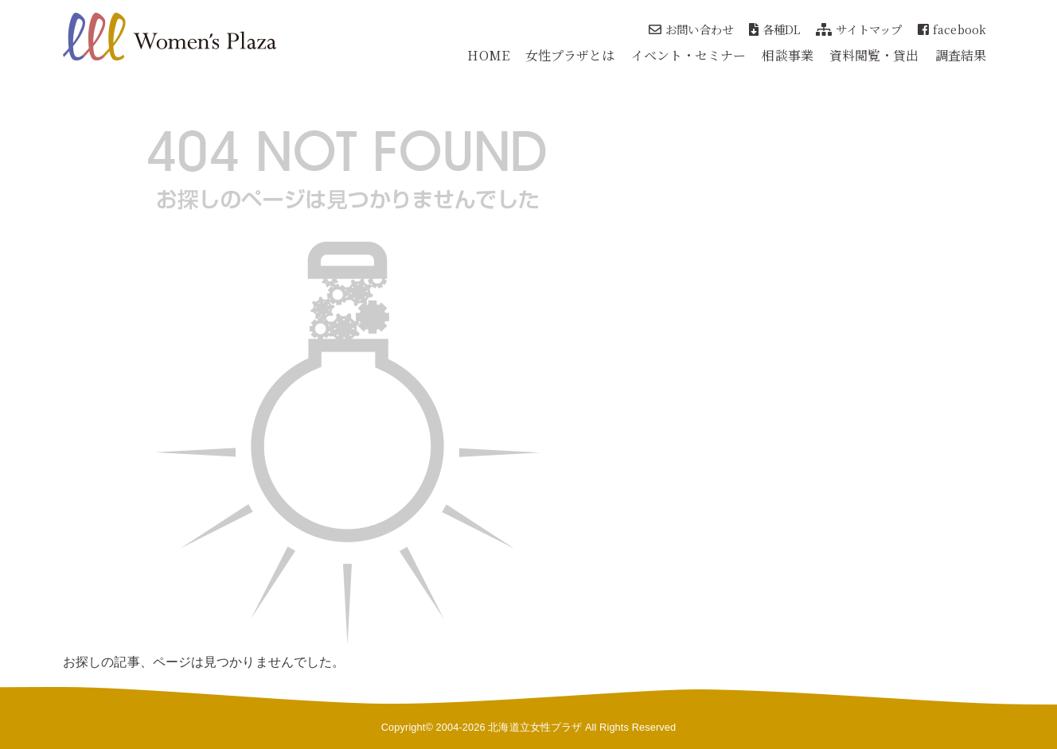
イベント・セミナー (689, 55)
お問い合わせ (691, 29)
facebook (952, 29)
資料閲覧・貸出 (874, 55)
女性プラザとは (570, 55)
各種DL (775, 29)
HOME (488, 55)
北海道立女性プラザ (535, 727)
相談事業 (787, 55)
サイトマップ (859, 29)
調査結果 (960, 55)
